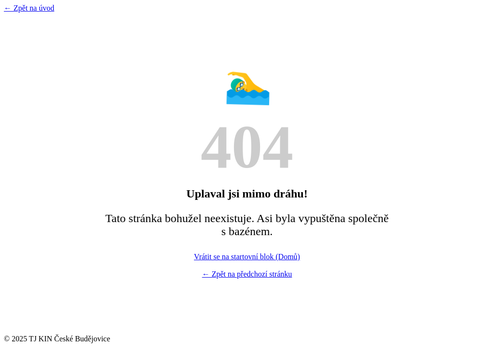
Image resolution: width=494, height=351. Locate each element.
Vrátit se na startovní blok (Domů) (247, 257)
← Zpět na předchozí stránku (247, 274)
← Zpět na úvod (29, 8)
